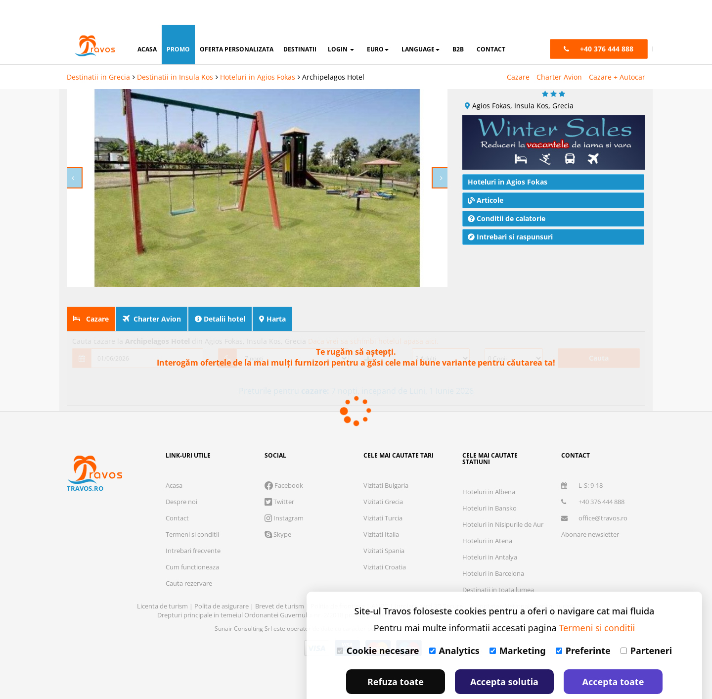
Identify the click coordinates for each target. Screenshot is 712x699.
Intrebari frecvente (193, 525)
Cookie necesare (378, 626)
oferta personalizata (236, 24)
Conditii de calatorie (506, 193)
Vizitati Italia (381, 509)
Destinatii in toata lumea (498, 564)
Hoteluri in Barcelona (493, 548)
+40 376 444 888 (592, 476)
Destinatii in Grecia (98, 52)
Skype (278, 509)
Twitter (279, 476)
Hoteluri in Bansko (489, 483)
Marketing (518, 626)
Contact (177, 493)
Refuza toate (395, 657)
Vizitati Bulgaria (385, 460)
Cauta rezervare (189, 558)
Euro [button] (378, 24)
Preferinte (583, 626)
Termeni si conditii (192, 509)
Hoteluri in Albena (488, 467)
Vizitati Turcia (382, 493)
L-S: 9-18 (582, 460)
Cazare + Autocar (617, 52)
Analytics (454, 626)
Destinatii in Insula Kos (175, 52)
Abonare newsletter (590, 509)
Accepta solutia (504, 657)
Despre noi (181, 476)
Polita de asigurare (222, 581)
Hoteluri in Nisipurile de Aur (502, 499)
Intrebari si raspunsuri (510, 212)
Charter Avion (559, 52)
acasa (147, 24)
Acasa (174, 460)
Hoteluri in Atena (487, 516)
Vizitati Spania (383, 525)
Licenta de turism (163, 581)
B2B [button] (458, 24)
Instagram (284, 493)
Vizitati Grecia (383, 476)
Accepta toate (613, 657)
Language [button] (420, 24)
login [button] (341, 24)
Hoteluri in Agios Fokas (257, 52)
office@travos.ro (594, 493)
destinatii (299, 24)
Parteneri (646, 626)
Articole (485, 175)
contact (491, 24)
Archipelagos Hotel (333, 52)
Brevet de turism (280, 581)
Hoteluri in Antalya (489, 532)
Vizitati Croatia (384, 542)
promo (178, 24)
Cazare (518, 52)
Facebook (284, 460)
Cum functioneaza (192, 542)
